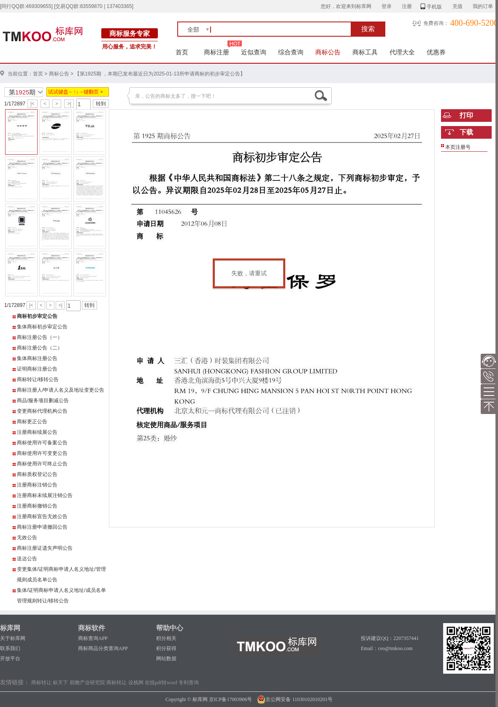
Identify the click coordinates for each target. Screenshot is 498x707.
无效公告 (27, 537)
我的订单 (483, 6)
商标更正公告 (32, 422)
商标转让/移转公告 (38, 379)
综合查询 (290, 52)
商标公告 (328, 52)
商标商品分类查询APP (103, 648)
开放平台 (10, 658)
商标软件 (91, 628)
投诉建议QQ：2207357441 (390, 638)
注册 (407, 6)
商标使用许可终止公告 (42, 464)
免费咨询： (436, 23)
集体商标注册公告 (37, 358)
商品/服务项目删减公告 (43, 400)
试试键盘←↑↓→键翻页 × (75, 92)
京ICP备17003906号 (230, 699)
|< (32, 104)
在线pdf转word (161, 682)
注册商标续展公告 (37, 432)
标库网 (10, 628)
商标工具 (365, 52)
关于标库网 (12, 638)
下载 (466, 132)
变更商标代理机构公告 (42, 411)
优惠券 (436, 52)
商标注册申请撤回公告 (42, 527)
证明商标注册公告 (37, 369)
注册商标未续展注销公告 (45, 495)
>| (69, 104)
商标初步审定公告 (37, 316)
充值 (457, 6)
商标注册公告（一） (39, 337)
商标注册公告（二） (39, 348)
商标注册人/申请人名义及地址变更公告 (60, 390)
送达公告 (27, 559)
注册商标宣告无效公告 (42, 516)
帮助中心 (169, 628)
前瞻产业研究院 (87, 682)
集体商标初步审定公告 (42, 327)
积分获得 (166, 648)
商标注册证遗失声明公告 (45, 548)
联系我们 (10, 648)
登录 (387, 6)
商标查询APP (93, 638)
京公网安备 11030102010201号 (295, 699)
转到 (101, 104)
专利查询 (189, 682)
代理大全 (402, 52)
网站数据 (166, 658)
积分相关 (166, 638)
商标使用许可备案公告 (42, 443)
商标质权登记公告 (37, 474)
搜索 (368, 28)
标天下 (60, 682)
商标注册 (216, 52)
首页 (182, 52)
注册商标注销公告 (37, 485)
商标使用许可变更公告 (42, 453)
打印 (466, 115)
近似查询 (253, 52)
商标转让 (41, 682)
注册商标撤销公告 (37, 506)
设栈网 (135, 682)
